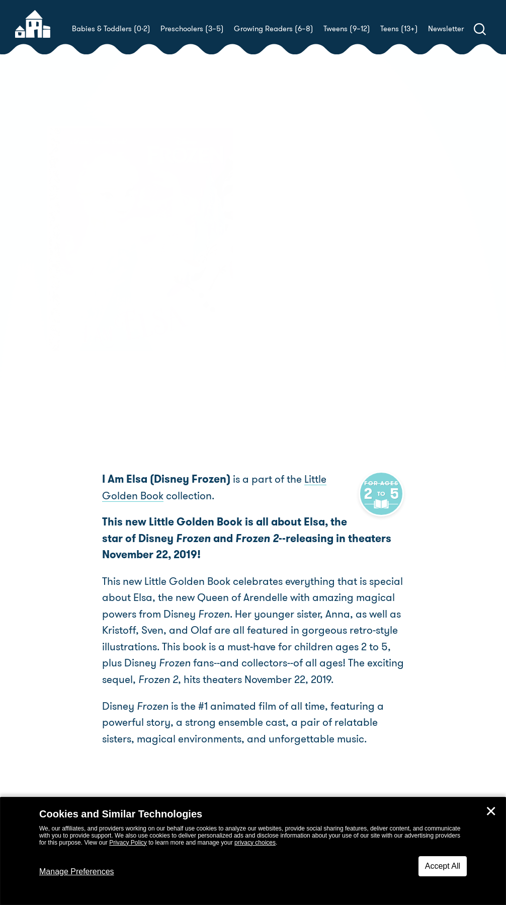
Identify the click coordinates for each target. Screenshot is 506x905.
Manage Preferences (76, 871)
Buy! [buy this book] (285, 310)
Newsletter (446, 28)
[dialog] (253, 851)
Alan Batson (289, 274)
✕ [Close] (491, 811)
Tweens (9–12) (346, 28)
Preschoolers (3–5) (192, 28)
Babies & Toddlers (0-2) (111, 28)
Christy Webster (333, 263)
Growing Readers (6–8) (273, 28)
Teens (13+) (399, 28)
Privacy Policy (128, 842)
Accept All (442, 866)
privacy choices (255, 842)
